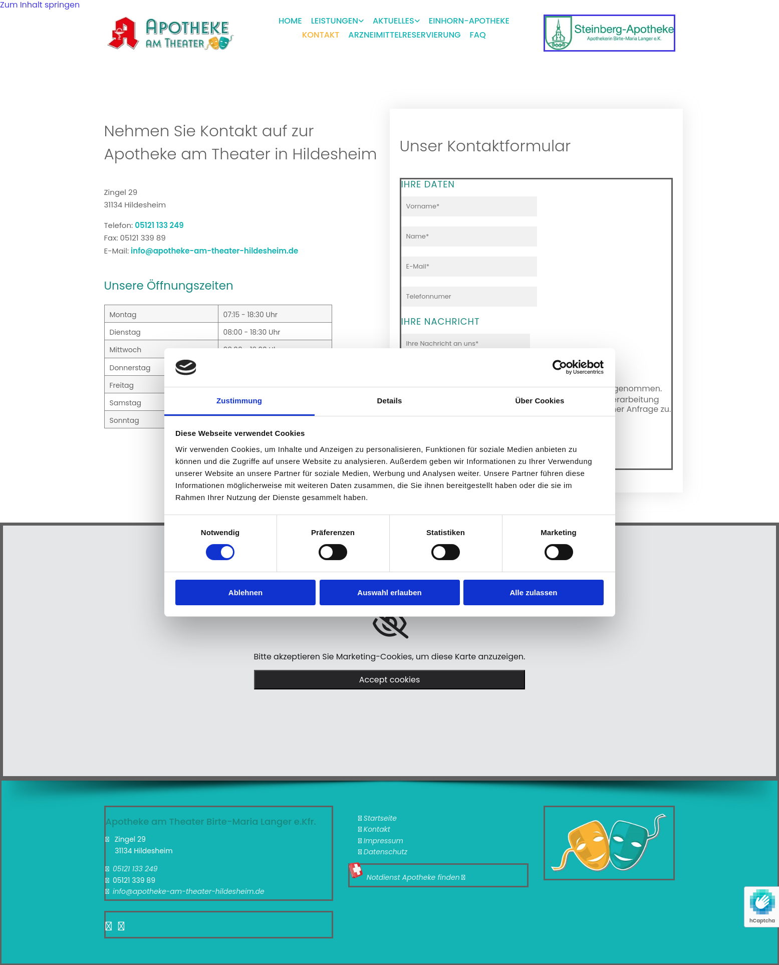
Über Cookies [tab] (540, 400)
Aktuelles (394, 19)
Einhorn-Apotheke (470, 19)
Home (290, 19)
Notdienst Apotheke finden (413, 877)
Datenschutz (385, 852)
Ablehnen (245, 592)
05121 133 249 (159, 225)
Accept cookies (389, 679)
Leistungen (335, 19)
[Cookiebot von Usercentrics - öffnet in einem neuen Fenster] (560, 367)
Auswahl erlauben (389, 592)
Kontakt (321, 31)
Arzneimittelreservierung (404, 31)
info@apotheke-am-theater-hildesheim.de (214, 251)
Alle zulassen (533, 592)
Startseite (380, 818)
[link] (333, 21)
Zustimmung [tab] (239, 400)
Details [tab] (389, 400)
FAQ (478, 31)
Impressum (383, 841)
